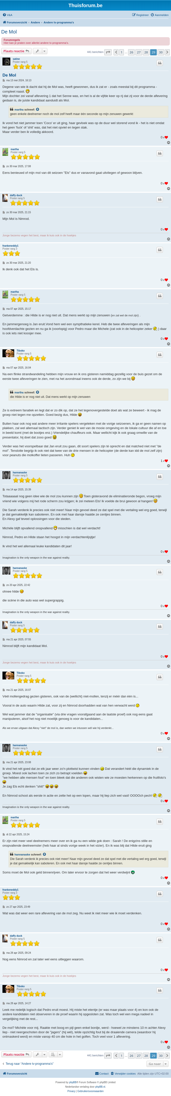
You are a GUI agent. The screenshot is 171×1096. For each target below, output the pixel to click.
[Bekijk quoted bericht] (38, 109)
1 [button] (121, 52)
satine (16, 59)
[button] (108, 52)
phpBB (73, 1082)
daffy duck (16, 195)
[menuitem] (7, 15)
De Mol (9, 31)
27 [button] (139, 52)
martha (19, 109)
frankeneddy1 (10, 245)
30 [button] (161, 52)
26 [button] (131, 52)
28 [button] (146, 52)
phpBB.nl (100, 1086)
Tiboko (21, 350)
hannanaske (20, 472)
